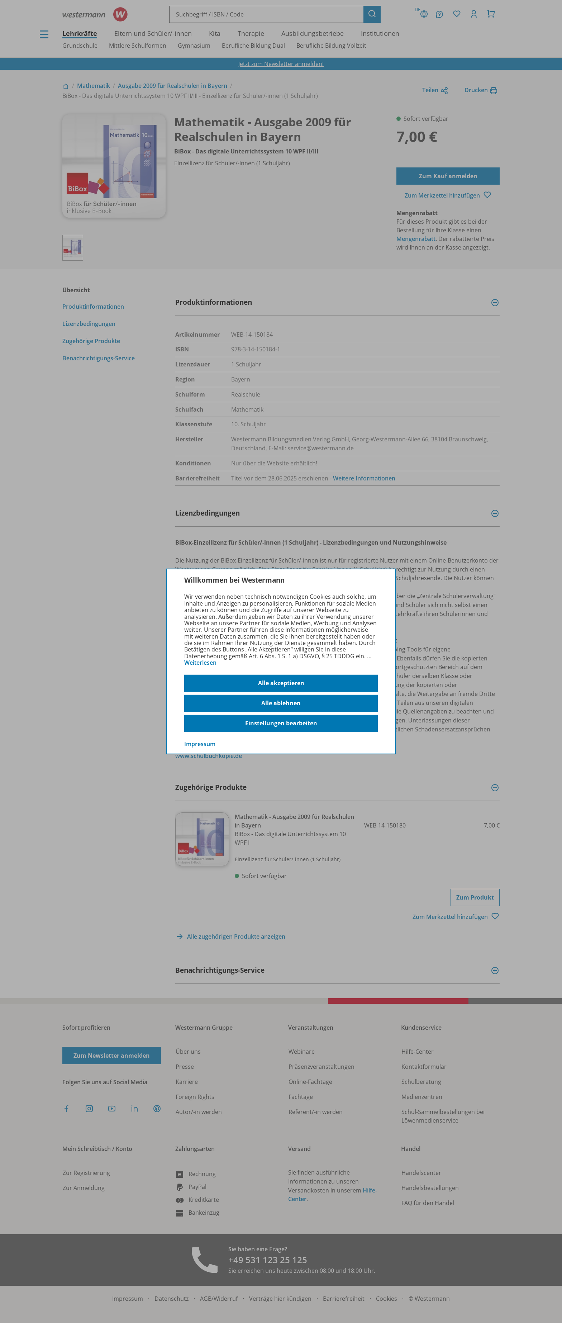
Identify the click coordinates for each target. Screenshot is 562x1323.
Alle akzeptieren (281, 683)
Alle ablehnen (281, 703)
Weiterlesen (200, 663)
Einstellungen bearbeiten (281, 723)
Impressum (199, 744)
